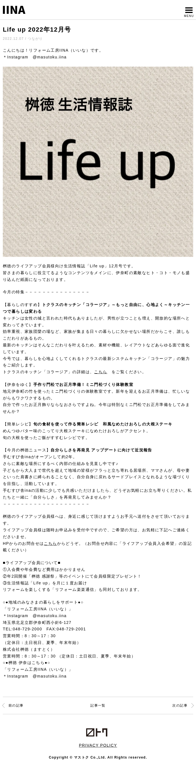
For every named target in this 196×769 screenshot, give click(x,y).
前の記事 (16, 705)
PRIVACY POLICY (98, 745)
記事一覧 (98, 705)
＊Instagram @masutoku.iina (35, 57)
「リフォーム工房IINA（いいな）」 (38, 609)
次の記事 (180, 705)
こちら (100, 372)
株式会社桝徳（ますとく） (29, 649)
